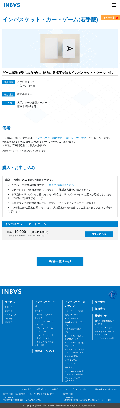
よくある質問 (25, 389)
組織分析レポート (72, 315)
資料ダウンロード (59, 389)
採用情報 (100, 308)
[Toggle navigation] (113, 5)
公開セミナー (10, 307)
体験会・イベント (45, 351)
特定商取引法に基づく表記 (106, 389)
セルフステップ (71, 318)
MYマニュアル (71, 360)
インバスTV (70, 364)
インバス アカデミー (103, 328)
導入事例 (38, 311)
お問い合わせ (98, 234)
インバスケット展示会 (74, 311)
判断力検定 (69, 367)
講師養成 (8, 322)
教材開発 (8, 311)
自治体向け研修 (71, 356)
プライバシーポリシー (81, 389)
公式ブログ (108, 334)
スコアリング (10, 315)
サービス (10, 301)
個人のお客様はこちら (61, 185)
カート (110, 17)
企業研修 (8, 318)
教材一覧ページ (60, 261)
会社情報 (100, 301)
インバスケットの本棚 (104, 338)
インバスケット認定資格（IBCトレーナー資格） (62, 137)
